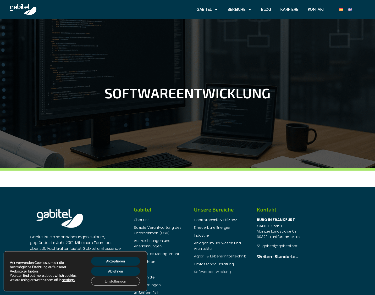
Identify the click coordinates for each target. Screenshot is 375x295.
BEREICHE (239, 9)
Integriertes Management (156, 253)
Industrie (201, 235)
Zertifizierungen (147, 284)
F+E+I (138, 269)
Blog (266, 9)
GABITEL (207, 9)
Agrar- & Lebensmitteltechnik (220, 256)
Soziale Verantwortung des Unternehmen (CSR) (158, 230)
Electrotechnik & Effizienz (215, 219)
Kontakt (316, 9)
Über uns (141, 219)
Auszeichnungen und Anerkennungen (152, 243)
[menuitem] (340, 9)
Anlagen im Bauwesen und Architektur (217, 245)
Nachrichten (144, 261)
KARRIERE (289, 9)
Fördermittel (144, 277)
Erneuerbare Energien (213, 227)
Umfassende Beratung (214, 264)
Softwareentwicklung (212, 271)
